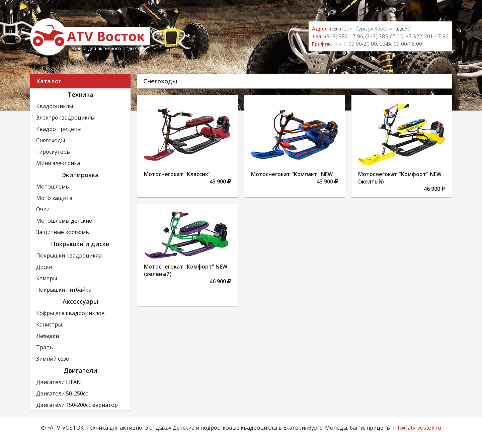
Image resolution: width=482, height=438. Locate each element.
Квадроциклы (54, 106)
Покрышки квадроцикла (69, 255)
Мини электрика (58, 163)
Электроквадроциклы (65, 117)
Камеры (46, 278)
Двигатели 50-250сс (62, 393)
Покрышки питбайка (63, 289)
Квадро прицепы (58, 129)
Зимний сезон (54, 358)
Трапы (45, 347)
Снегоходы (50, 140)
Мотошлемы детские (64, 220)
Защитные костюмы (63, 232)
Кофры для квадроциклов (70, 313)
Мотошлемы (53, 186)
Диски (44, 267)
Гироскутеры (53, 151)
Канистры (49, 324)
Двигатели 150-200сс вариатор (77, 405)
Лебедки (47, 336)
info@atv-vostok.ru (417, 427)
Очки (43, 209)
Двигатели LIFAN (58, 382)
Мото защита (54, 198)
